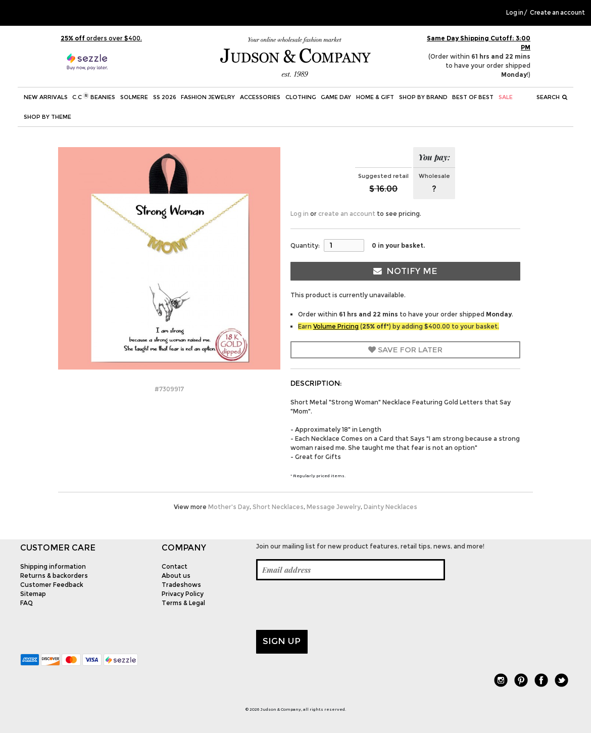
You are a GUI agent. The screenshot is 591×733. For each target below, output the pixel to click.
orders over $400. (101, 38)
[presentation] (333, 605)
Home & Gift (375, 97)
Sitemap (33, 594)
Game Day (336, 97)
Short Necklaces (278, 507)
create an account (346, 213)
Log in (514, 12)
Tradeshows (181, 584)
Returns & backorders (54, 575)
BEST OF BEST (473, 97)
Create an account (557, 12)
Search (552, 97)
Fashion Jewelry (208, 97)
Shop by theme (47, 116)
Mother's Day (229, 507)
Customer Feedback (51, 584)
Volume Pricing (336, 326)
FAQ (26, 603)
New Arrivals (46, 97)
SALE (506, 97)
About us (176, 575)
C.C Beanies (93, 97)
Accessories (260, 97)
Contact (174, 566)
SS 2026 (164, 97)
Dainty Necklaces (390, 507)
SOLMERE (134, 97)
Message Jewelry (334, 507)
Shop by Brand (423, 97)
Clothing (300, 97)
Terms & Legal (183, 603)
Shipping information (53, 566)
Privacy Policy (183, 594)
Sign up (282, 641)
